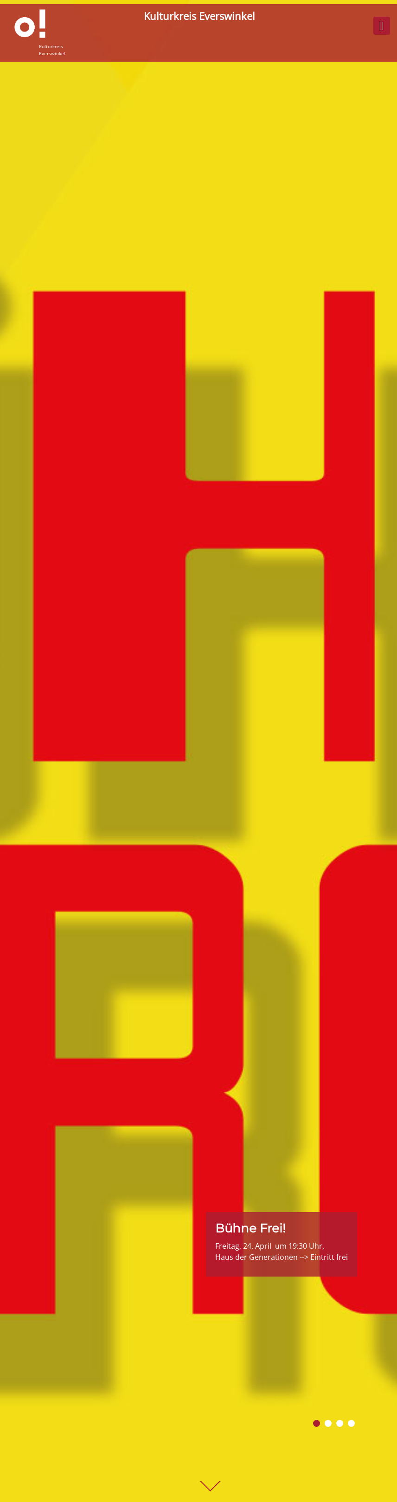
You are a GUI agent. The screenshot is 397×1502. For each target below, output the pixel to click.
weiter (210, 1487)
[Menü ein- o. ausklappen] (381, 26)
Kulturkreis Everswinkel (199, 16)
